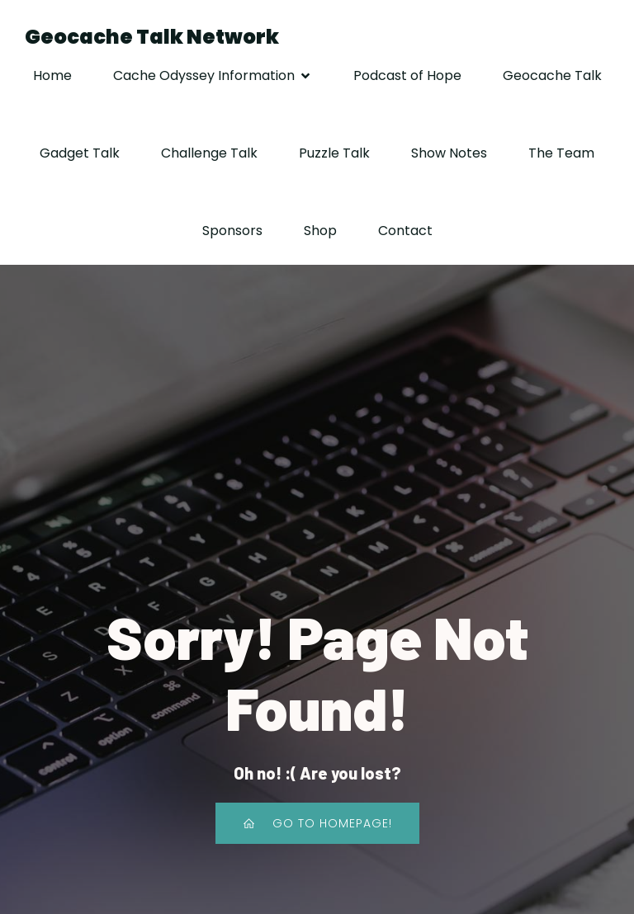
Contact (405, 230)
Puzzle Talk (334, 153)
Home (52, 75)
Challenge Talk (209, 153)
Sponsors (232, 230)
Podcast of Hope (407, 75)
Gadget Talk (80, 153)
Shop (320, 230)
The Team (561, 153)
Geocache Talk (552, 75)
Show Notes (449, 153)
